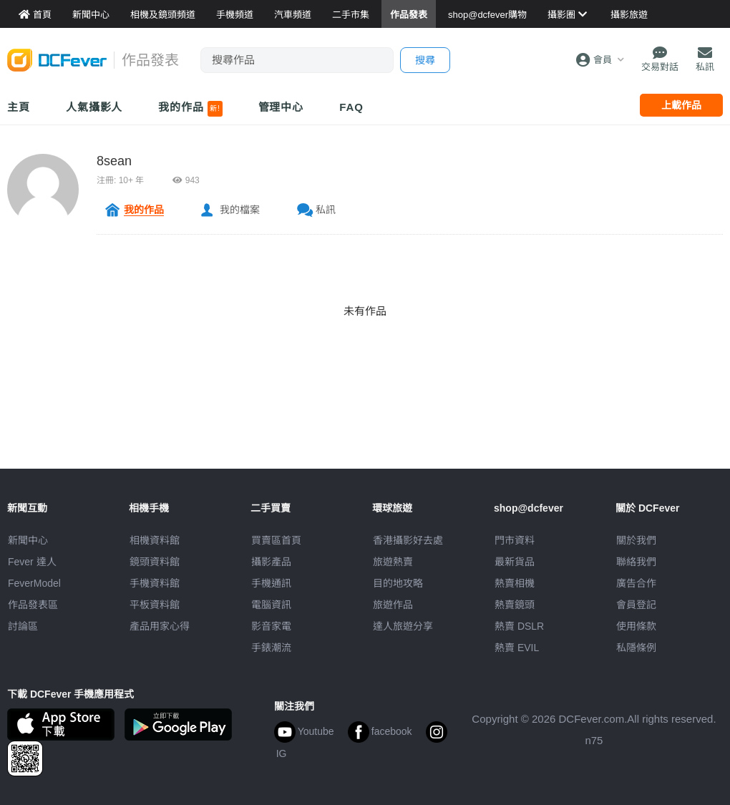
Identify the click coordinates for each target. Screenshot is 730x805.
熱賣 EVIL (517, 647)
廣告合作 (636, 583)
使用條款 (636, 626)
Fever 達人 (32, 561)
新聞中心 (28, 540)
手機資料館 (155, 583)
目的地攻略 (398, 583)
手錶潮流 (271, 647)
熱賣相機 (515, 583)
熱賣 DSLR (519, 626)
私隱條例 (636, 647)
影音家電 (271, 626)
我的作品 (190, 109)
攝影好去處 (408, 540)
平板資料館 (155, 604)
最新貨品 (515, 561)
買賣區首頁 (276, 540)
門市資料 (515, 540)
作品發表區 (33, 604)
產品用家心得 (160, 626)
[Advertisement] (365, 436)
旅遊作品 (393, 604)
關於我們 (636, 540)
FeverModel (34, 583)
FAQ (351, 107)
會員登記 (636, 604)
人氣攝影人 (94, 107)
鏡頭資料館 (155, 561)
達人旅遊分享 (403, 626)
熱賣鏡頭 (515, 604)
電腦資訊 (271, 604)
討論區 (23, 626)
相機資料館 (155, 540)
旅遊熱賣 (393, 561)
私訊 (326, 209)
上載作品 (681, 105)
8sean (114, 161)
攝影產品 (271, 561)
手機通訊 (271, 583)
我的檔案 (240, 209)
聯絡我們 (636, 561)
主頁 (18, 107)
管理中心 (281, 107)
